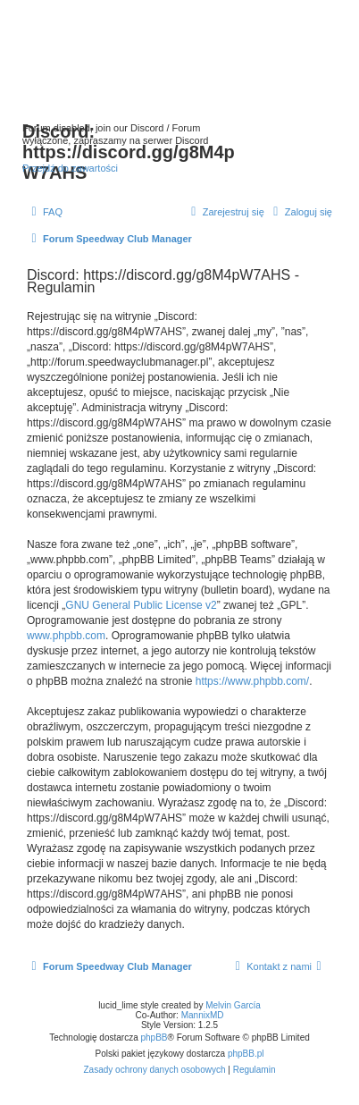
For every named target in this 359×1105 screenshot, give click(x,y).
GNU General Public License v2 (140, 605)
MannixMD (202, 1015)
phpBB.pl (246, 1054)
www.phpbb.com (66, 635)
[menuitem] (45, 212)
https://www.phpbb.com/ (252, 681)
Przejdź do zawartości (70, 168)
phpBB (154, 1037)
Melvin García (233, 1005)
